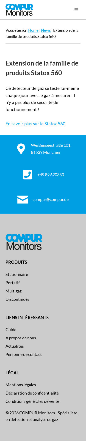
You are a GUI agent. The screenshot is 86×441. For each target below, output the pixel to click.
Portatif (13, 282)
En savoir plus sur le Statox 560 (35, 123)
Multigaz (14, 290)
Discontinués (17, 299)
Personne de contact (24, 354)
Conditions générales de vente (32, 401)
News (46, 30)
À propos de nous (21, 337)
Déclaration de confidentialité (32, 392)
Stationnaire (17, 274)
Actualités (15, 346)
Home (33, 30)
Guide (11, 329)
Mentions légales (21, 384)
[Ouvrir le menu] (76, 9)
